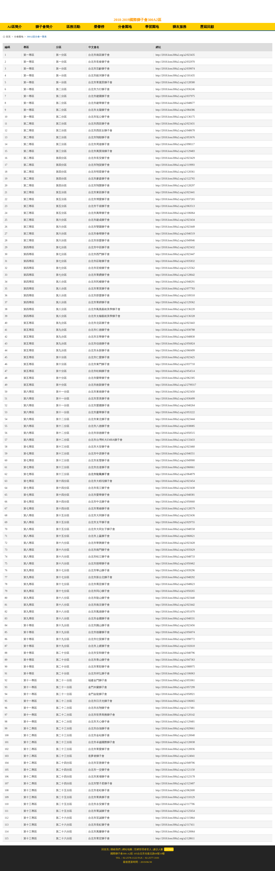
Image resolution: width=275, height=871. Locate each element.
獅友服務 (179, 27)
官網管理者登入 (142, 849)
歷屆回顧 (207, 27)
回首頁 (105, 849)
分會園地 (125, 27)
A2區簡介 (14, 27)
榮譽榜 (99, 27)
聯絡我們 (116, 849)
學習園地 (152, 27)
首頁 (8, 37)
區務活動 (73, 27)
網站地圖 (127, 849)
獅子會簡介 (44, 27)
